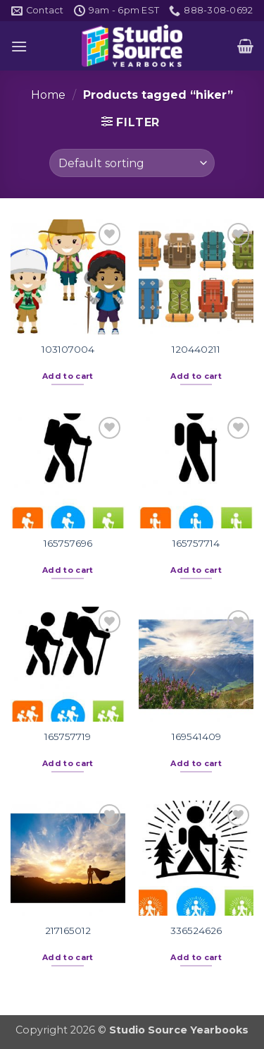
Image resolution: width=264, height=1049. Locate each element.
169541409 (196, 736)
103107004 (68, 349)
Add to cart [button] (68, 376)
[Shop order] (132, 163)
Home (48, 95)
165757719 (67, 736)
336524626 (196, 930)
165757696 (68, 543)
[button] (19, 46)
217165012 (68, 930)
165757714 (196, 543)
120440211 (196, 349)
